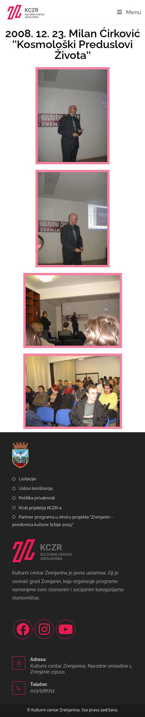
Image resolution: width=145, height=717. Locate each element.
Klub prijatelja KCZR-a (40, 507)
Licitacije (27, 478)
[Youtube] (65, 629)
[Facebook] (23, 629)
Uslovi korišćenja (36, 488)
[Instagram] (44, 629)
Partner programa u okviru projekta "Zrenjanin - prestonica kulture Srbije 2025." (62, 521)
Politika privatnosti (37, 497)
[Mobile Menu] (129, 12)
